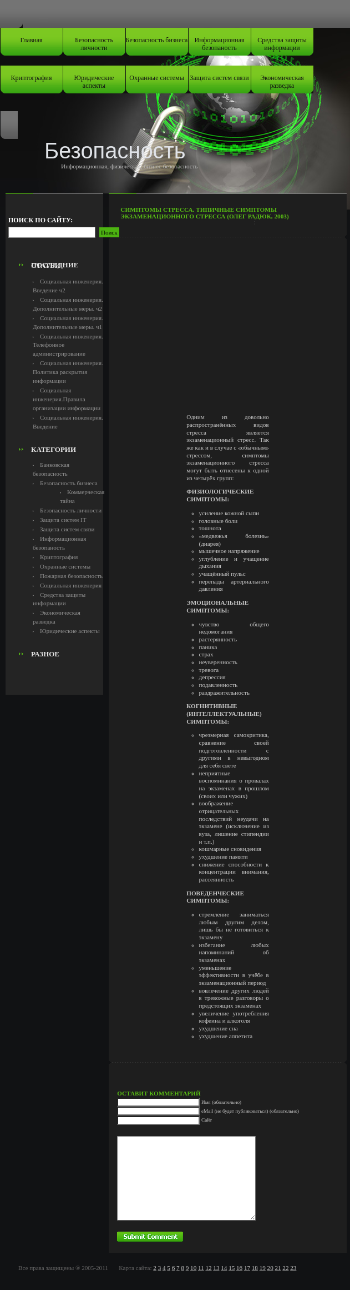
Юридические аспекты (94, 81)
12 (208, 1267)
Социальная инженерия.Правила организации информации (66, 399)
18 (255, 1267)
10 (193, 1267)
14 (224, 1267)
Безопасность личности (94, 44)
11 (201, 1267)
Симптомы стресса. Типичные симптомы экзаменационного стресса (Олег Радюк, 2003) (204, 213)
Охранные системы (156, 78)
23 (293, 1267)
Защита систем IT (63, 519)
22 (285, 1267)
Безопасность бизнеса (157, 40)
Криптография (31, 78)
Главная (31, 40)
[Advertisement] (70, 231)
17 (247, 1267)
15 (232, 1267)
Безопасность (115, 150)
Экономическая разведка (282, 81)
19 (263, 1267)
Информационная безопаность (220, 44)
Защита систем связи (219, 78)
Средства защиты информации (282, 44)
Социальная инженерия (71, 585)
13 (216, 1267)
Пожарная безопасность (71, 575)
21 (278, 1267)
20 (270, 1267)
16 (239, 1267)
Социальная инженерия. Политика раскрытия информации (68, 372)
